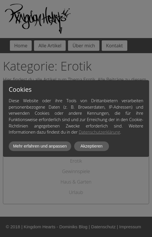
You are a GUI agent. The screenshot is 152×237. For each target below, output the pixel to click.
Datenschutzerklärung (99, 132)
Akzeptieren (92, 146)
